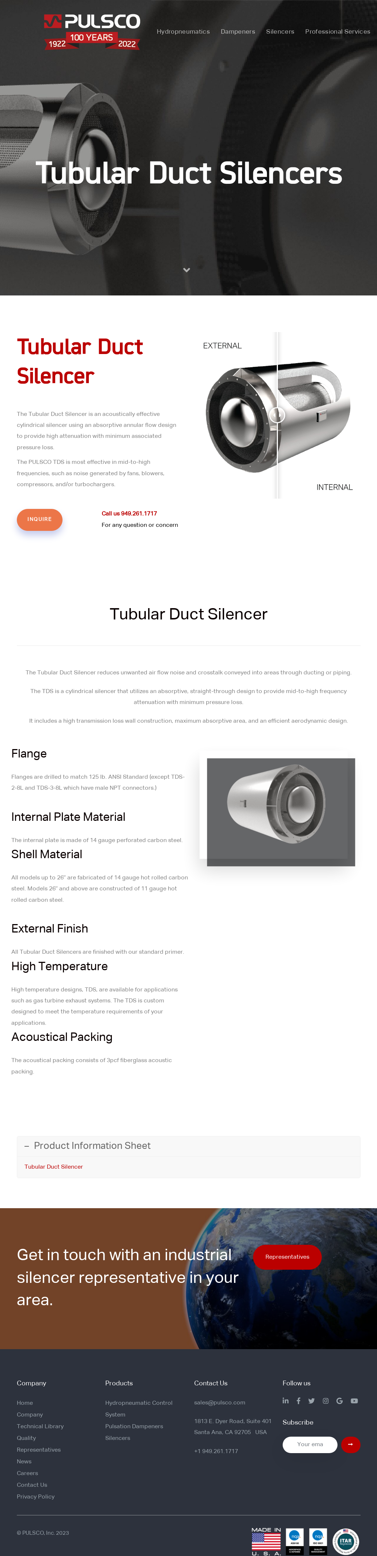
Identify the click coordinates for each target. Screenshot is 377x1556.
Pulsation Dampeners (134, 1427)
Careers (27, 1474)
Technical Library (40, 1427)
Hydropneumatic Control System (139, 1409)
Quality (26, 1438)
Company (30, 1415)
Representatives (39, 1450)
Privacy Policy (35, 1497)
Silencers (117, 1438)
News (24, 1462)
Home (25, 1403)
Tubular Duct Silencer (53, 1167)
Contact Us (32, 1485)
